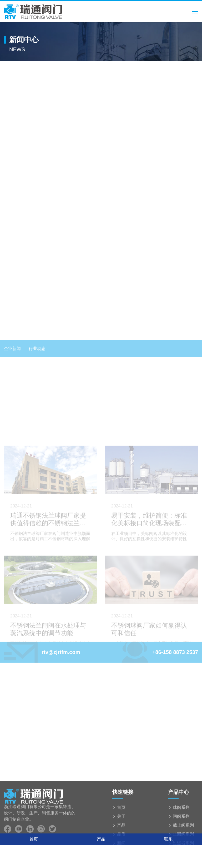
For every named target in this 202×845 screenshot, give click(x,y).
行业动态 (37, 503)
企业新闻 (12, 503)
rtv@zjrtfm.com (42, 652)
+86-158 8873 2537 (160, 652)
